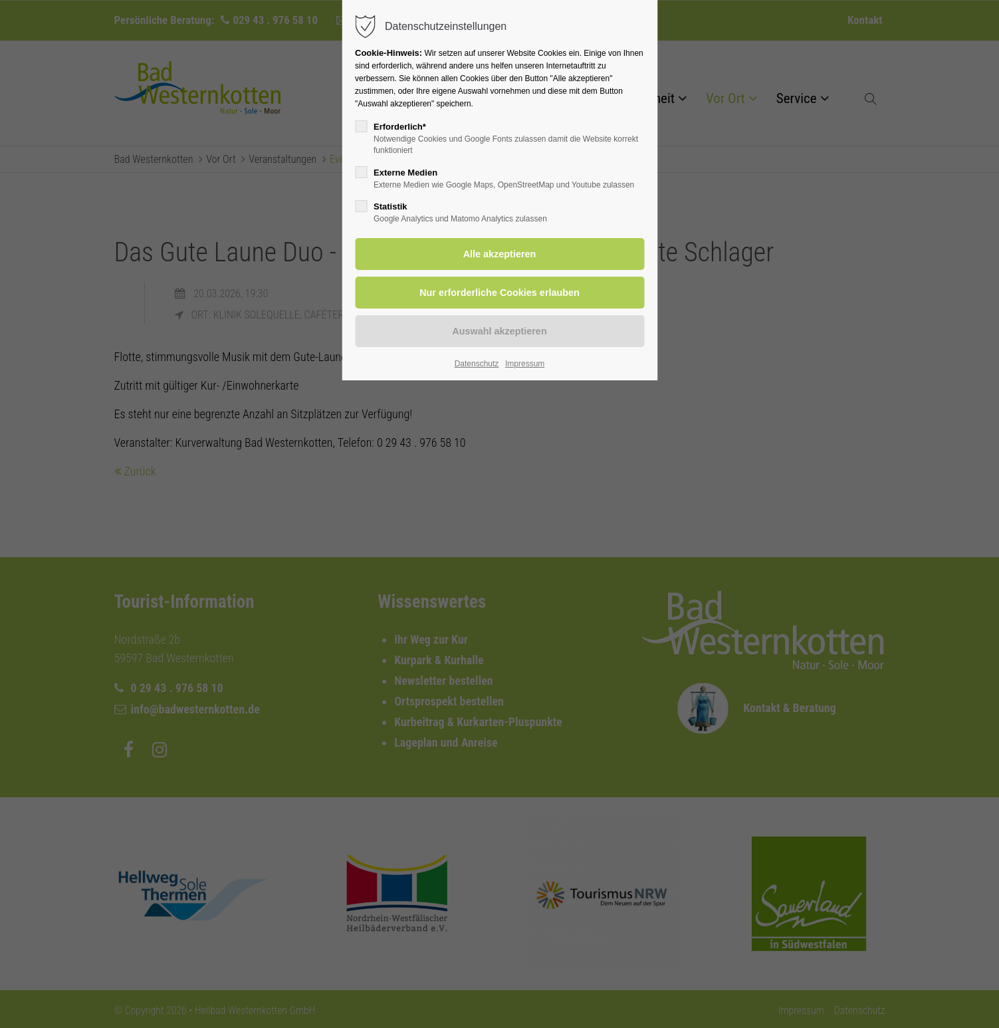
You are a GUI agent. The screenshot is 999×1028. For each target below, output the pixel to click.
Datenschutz (477, 363)
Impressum (524, 363)
